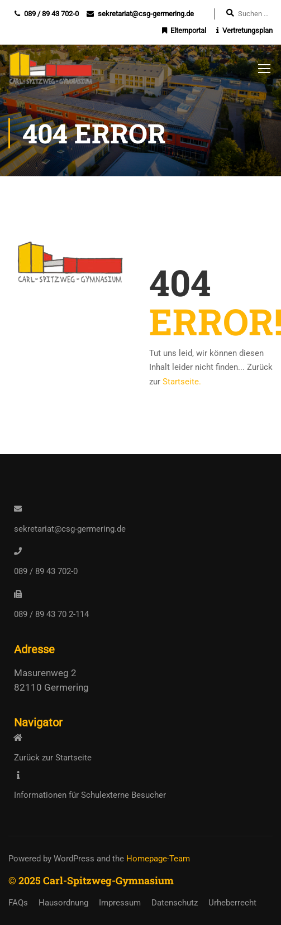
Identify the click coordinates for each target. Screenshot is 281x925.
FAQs (18, 903)
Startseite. (182, 383)
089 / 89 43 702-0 (51, 13)
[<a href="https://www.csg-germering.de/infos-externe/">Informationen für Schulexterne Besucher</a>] (18, 775)
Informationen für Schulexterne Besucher (90, 795)
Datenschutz (174, 903)
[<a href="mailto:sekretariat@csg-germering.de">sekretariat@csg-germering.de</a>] (18, 509)
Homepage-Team (158, 859)
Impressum (120, 903)
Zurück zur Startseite (53, 758)
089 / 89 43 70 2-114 (51, 614)
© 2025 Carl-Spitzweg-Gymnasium (91, 880)
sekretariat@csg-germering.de (146, 13)
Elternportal (188, 30)
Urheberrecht (232, 903)
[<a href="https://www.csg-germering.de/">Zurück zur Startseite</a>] (18, 737)
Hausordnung (63, 903)
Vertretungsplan (247, 30)
